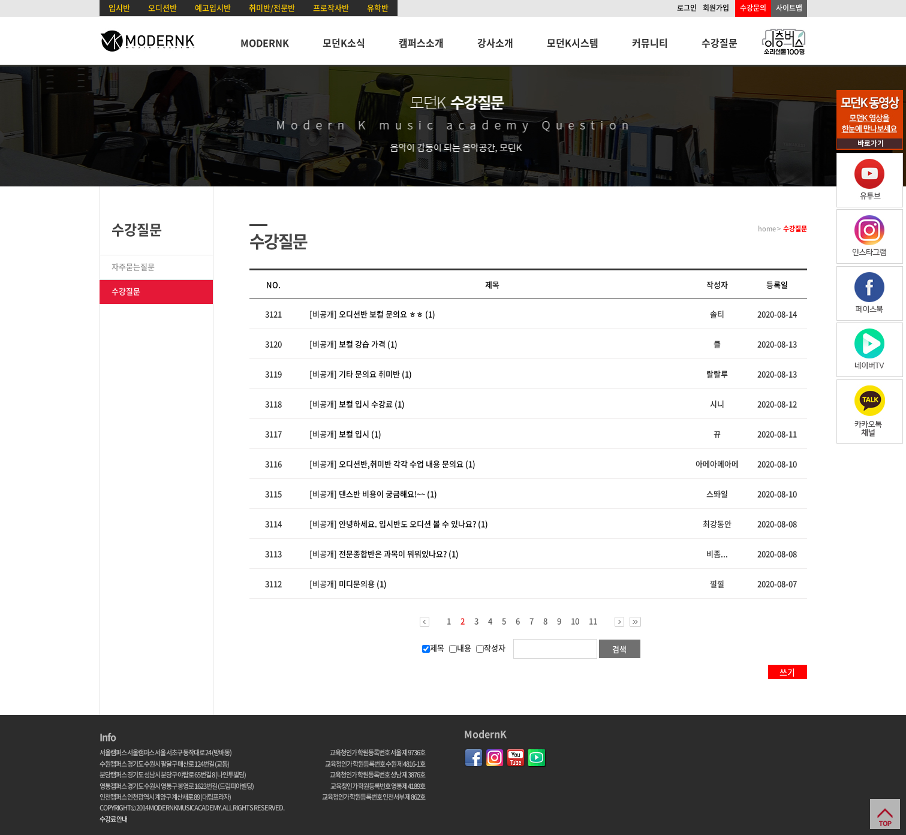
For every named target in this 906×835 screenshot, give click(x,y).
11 (593, 621)
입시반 (119, 7)
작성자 (490, 647)
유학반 (378, 7)
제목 (433, 647)
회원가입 (716, 7)
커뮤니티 (650, 42)
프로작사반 (331, 7)
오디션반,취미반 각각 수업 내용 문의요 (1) (407, 463)
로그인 (687, 7)
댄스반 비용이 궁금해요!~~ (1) (388, 493)
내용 (460, 647)
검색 (619, 649)
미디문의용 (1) (363, 583)
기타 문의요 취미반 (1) (375, 373)
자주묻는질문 (133, 266)
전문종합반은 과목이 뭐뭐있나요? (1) (399, 553)
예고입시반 (213, 7)
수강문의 (753, 7)
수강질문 (720, 42)
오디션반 (162, 7)
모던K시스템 (572, 42)
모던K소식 (344, 42)
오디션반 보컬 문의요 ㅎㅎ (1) (387, 313)
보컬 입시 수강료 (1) (372, 403)
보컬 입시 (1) (360, 433)
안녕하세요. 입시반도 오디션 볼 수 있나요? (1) (413, 523)
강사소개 (495, 42)
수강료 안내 (113, 819)
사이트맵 (789, 7)
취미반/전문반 (272, 7)
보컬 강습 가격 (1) (368, 343)
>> (635, 622)
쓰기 (787, 672)
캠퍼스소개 (421, 42)
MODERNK (264, 42)
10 (575, 621)
